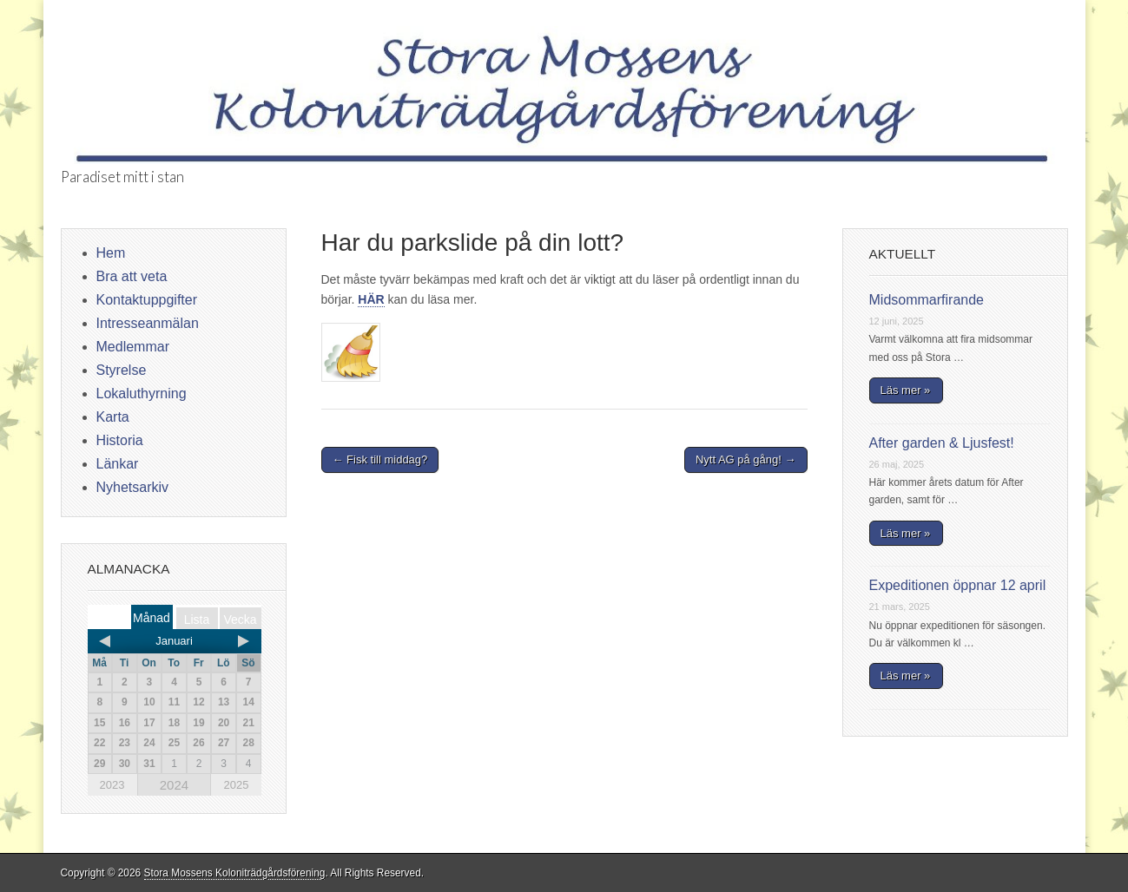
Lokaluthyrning (141, 393)
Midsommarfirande (926, 299)
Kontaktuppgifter (147, 299)
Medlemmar (132, 346)
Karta (112, 417)
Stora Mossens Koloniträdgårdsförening (235, 873)
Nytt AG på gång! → (746, 459)
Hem (111, 253)
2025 (235, 784)
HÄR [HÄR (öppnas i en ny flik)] (371, 299)
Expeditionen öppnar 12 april (957, 585)
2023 (112, 784)
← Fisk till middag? (380, 459)
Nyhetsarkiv (132, 487)
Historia (119, 440)
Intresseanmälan (147, 323)
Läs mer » (906, 390)
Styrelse (121, 370)
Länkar (117, 463)
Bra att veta (132, 276)
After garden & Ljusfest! (941, 443)
